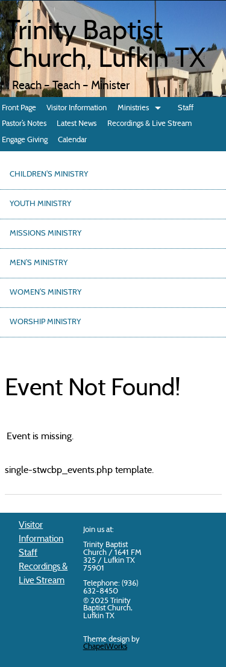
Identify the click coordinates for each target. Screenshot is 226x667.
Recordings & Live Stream (149, 124)
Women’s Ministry (45, 293)
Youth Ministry (40, 204)
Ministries (133, 108)
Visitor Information (76, 108)
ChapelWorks (105, 647)
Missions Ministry (45, 234)
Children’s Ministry (49, 175)
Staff (185, 108)
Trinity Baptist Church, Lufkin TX (106, 46)
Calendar (72, 140)
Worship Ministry (45, 322)
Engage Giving (25, 140)
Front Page (19, 108)
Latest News (76, 124)
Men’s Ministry (38, 263)
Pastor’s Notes (24, 124)
